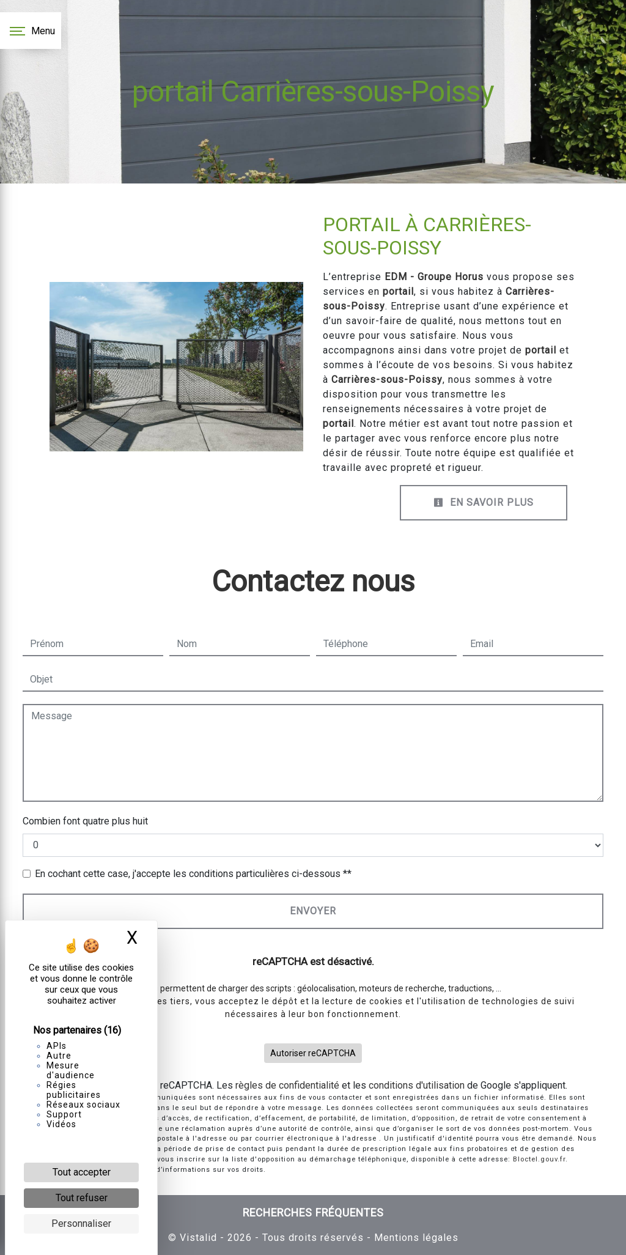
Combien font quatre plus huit (85, 821)
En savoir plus (483, 502)
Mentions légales (414, 1237)
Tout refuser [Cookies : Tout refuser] (82, 1198)
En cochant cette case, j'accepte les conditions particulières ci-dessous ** (193, 873)
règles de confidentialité (287, 1085)
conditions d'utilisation (417, 1085)
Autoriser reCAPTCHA (313, 1053)
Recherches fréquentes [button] (313, 1213)
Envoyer (313, 911)
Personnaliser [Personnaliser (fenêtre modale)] (81, 1223)
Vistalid (198, 1237)
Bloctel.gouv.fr (539, 1159)
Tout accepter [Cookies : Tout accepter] (82, 1172)
